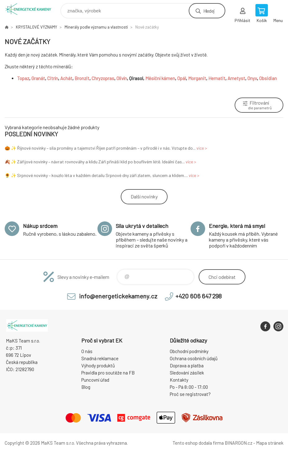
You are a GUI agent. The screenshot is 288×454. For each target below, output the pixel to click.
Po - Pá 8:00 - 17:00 (189, 387)
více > (201, 148)
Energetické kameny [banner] (32, 9)
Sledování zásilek (187, 372)
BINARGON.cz (238, 443)
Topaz (23, 78)
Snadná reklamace (100, 358)
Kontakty (179, 380)
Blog (85, 387)
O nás (86, 351)
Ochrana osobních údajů (194, 358)
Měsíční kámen (160, 78)
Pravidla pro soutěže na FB (108, 372)
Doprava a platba (187, 365)
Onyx (252, 78)
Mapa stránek (269, 443)
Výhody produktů (98, 365)
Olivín (121, 78)
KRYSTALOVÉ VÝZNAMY (36, 27)
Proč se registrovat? (190, 394)
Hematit (216, 78)
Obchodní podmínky (189, 351)
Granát (38, 78)
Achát (66, 78)
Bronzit (81, 78)
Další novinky (144, 196)
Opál (181, 78)
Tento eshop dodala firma (198, 443)
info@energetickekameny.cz (118, 296)
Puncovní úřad (95, 380)
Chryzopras (103, 78)
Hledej (208, 11)
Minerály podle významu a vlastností (96, 27)
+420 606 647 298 (198, 296)
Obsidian (268, 78)
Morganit (197, 78)
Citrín (52, 78)
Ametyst (236, 78)
